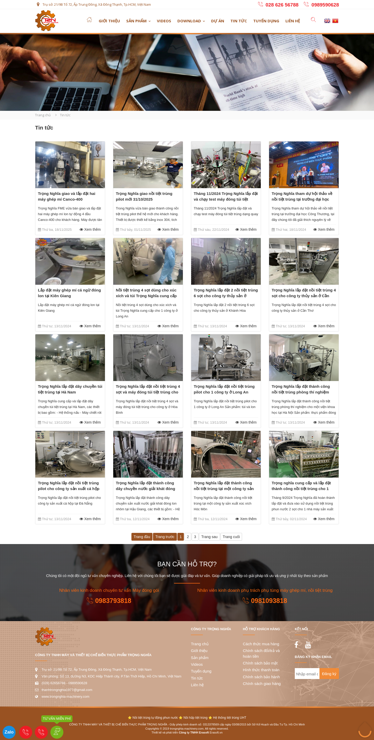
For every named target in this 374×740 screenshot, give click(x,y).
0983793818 (109, 600)
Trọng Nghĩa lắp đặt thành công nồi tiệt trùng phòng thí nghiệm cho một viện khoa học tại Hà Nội (302, 392)
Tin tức (238, 20)
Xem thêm (89, 229)
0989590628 (325, 5)
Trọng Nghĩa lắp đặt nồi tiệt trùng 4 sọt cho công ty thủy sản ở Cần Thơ (304, 296)
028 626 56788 (282, 5)
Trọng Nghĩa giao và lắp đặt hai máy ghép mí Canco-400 (66, 196)
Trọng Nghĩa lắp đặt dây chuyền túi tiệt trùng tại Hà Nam (70, 389)
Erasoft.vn (216, 732)
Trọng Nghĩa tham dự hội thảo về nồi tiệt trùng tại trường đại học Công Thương (302, 199)
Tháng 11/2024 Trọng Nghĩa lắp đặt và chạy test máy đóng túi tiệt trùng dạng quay (226, 199)
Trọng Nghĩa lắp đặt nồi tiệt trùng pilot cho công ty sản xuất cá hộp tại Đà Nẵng (68, 489)
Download (189, 20)
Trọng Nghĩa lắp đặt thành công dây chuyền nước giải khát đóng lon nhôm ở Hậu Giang (145, 489)
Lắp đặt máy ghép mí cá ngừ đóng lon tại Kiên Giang (69, 293)
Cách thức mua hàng (261, 644)
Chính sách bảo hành (261, 677)
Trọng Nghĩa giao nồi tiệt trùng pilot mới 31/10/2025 (144, 196)
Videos (164, 20)
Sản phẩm (136, 20)
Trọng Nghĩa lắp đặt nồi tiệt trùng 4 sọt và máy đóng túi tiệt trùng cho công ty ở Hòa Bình (148, 392)
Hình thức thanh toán (261, 670)
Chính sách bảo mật (260, 663)
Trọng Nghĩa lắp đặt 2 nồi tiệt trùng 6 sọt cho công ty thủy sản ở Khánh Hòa (226, 296)
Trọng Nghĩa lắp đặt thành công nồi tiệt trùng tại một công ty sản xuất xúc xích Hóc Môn (224, 489)
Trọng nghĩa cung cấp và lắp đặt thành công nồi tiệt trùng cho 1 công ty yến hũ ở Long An (301, 489)
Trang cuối (231, 537)
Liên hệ (292, 20)
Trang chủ (43, 115)
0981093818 (265, 600)
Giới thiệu (109, 20)
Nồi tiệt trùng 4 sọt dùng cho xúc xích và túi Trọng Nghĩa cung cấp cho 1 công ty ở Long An (146, 296)
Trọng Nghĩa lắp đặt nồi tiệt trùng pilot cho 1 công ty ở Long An (224, 389)
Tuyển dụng (266, 20)
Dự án (217, 20)
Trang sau (209, 537)
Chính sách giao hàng (262, 683)
